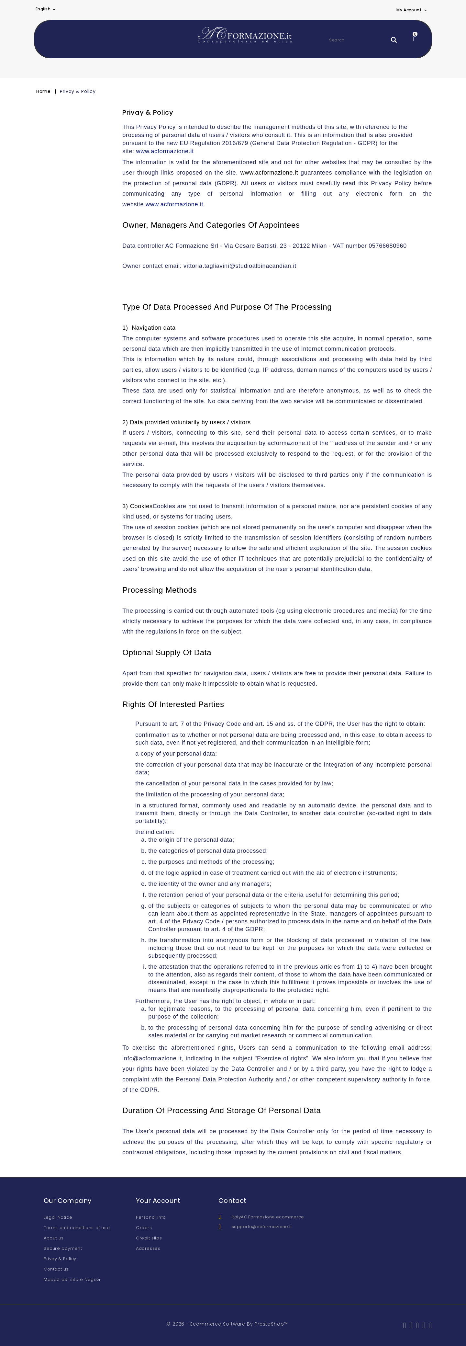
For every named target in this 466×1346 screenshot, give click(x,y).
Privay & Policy (60, 1259)
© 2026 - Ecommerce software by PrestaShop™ (227, 1324)
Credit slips (149, 1238)
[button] (412, 10)
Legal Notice (58, 1217)
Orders (144, 1228)
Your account (158, 1200)
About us (54, 1238)
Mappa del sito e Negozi (72, 1279)
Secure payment (63, 1248)
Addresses (148, 1248)
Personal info (151, 1217)
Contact (232, 1200)
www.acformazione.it (165, 151)
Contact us (56, 1269)
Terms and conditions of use (77, 1228)
